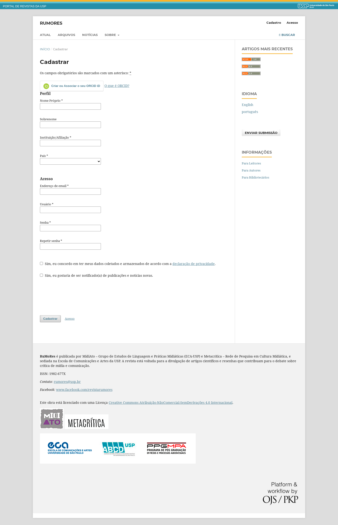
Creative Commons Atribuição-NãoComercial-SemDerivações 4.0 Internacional (170, 402)
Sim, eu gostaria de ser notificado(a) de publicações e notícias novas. (96, 275)
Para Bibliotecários (255, 177)
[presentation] (75, 294)
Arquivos (66, 35)
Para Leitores (251, 163)
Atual (45, 35)
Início (45, 49)
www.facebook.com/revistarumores (84, 389)
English (247, 104)
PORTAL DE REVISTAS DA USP (24, 6)
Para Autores (251, 170)
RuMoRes (51, 23)
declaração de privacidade (194, 263)
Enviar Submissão (261, 133)
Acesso (292, 22)
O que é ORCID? (116, 85)
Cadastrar (50, 318)
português (250, 111)
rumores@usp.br (67, 381)
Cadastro (273, 22)
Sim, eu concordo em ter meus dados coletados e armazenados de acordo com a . (128, 263)
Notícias (90, 35)
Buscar (287, 35)
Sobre (111, 35)
